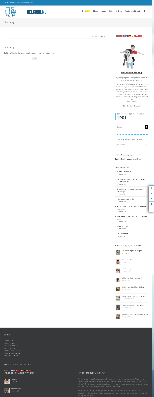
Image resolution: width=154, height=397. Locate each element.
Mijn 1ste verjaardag (128, 269)
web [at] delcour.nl (15, 353)
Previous (95, 36)
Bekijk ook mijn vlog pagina (124, 155)
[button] (144, 11)
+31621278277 (14, 351)
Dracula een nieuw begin (125, 199)
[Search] (146, 127)
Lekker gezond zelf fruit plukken (133, 287)
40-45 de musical (122, 226)
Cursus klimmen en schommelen (133, 305)
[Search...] (130, 127)
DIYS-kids (14, 379)
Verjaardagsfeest (16, 389)
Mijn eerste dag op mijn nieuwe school (135, 314)
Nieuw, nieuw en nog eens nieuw (133, 296)
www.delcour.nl (13, 356)
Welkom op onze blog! (131, 72)
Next (101, 36)
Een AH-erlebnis (122, 234)
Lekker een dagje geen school (132, 278)
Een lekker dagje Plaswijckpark (132, 251)
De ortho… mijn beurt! (124, 172)
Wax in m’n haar (127, 260)
